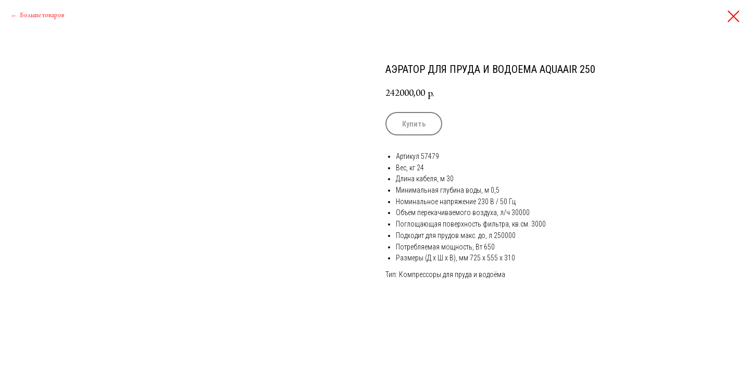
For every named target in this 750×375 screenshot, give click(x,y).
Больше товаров (42, 15)
